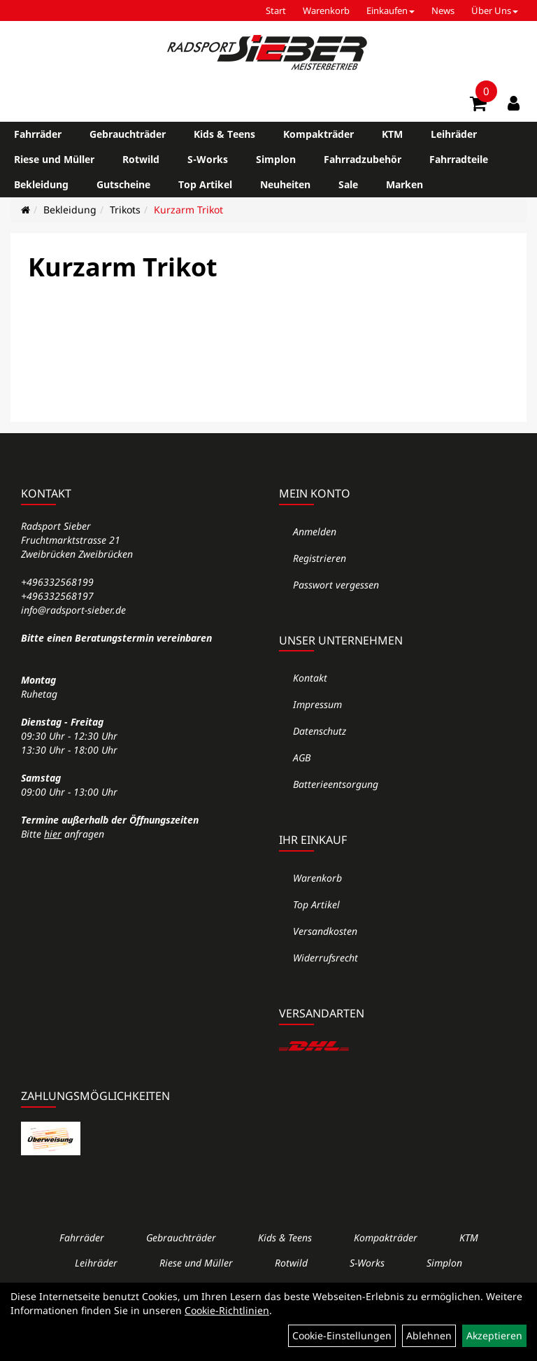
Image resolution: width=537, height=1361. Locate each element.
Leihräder (454, 134)
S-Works (207, 159)
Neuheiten (285, 184)
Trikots (125, 209)
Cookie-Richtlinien (227, 1310)
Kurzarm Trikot (188, 209)
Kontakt (310, 677)
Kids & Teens (224, 134)
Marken (404, 184)
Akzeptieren (494, 1335)
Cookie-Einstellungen (342, 1335)
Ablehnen (429, 1335)
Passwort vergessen (336, 584)
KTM (392, 134)
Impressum (317, 704)
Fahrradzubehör (362, 159)
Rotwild (140, 159)
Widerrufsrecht (325, 957)
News (442, 10)
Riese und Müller (54, 159)
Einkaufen (390, 10)
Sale (348, 184)
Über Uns (494, 10)
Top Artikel (205, 184)
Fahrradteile (458, 159)
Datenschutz (319, 731)
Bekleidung (41, 184)
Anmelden (314, 531)
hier (53, 833)
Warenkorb (326, 10)
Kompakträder (318, 134)
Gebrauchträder (128, 134)
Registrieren (319, 558)
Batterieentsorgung (335, 784)
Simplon (276, 159)
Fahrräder (38, 134)
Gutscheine (123, 184)
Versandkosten (325, 931)
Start (276, 10)
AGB (301, 757)
